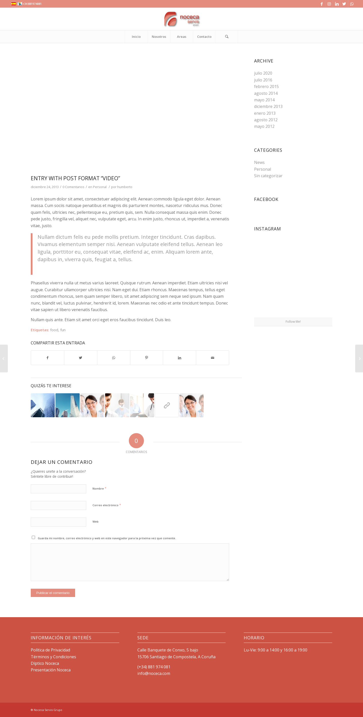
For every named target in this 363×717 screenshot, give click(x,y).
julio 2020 (263, 73)
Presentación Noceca (51, 670)
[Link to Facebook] (321, 4)
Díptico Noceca (45, 663)
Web (96, 521)
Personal (100, 187)
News (259, 162)
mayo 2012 (264, 126)
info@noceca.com (153, 673)
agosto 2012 (266, 120)
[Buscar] (226, 36)
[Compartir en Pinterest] (146, 358)
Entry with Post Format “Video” (75, 178)
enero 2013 (265, 113)
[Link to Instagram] (329, 4)
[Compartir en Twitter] (80, 358)
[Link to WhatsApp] (352, 4)
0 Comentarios (73, 187)
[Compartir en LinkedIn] (179, 358)
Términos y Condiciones (53, 657)
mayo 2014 (264, 100)
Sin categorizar (268, 175)
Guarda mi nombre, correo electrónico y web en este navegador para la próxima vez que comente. (107, 538)
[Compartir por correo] (212, 358)
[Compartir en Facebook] (47, 358)
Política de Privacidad (50, 650)
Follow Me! (293, 321)
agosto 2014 (266, 93)
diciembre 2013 (268, 106)
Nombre (99, 488)
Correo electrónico (107, 505)
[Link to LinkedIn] (336, 4)
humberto (124, 187)
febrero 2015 (266, 86)
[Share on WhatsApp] (113, 358)
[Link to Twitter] (344, 4)
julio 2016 (263, 80)
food (54, 329)
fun (63, 329)
